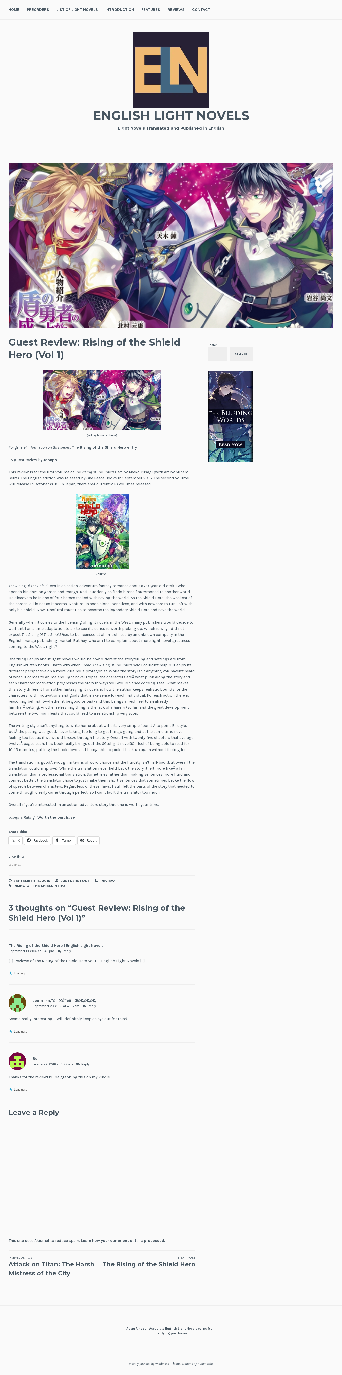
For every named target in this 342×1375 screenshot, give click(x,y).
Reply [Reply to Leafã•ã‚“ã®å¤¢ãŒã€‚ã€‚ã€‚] (92, 1006)
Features (150, 9)
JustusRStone (75, 881)
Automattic (205, 1364)
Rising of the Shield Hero (39, 886)
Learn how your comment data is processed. (123, 1240)
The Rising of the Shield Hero (148, 1266)
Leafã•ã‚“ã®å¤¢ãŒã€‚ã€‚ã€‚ (64, 1000)
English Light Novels (171, 115)
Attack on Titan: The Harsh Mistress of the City (55, 1266)
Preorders (38, 9)
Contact (201, 9)
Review (107, 881)
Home (14, 9)
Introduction (119, 9)
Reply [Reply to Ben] (85, 1064)
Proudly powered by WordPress (149, 1364)
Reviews (176, 9)
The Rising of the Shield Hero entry (104, 447)
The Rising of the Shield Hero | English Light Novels (56, 945)
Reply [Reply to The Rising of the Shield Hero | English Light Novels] (67, 951)
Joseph (50, 459)
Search (213, 345)
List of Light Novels (77, 9)
